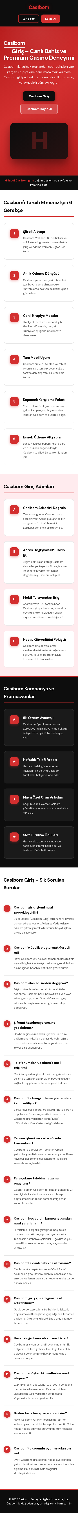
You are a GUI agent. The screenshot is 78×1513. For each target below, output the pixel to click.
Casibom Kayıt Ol (39, 109)
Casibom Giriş (39, 96)
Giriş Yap (29, 19)
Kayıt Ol (50, 19)
